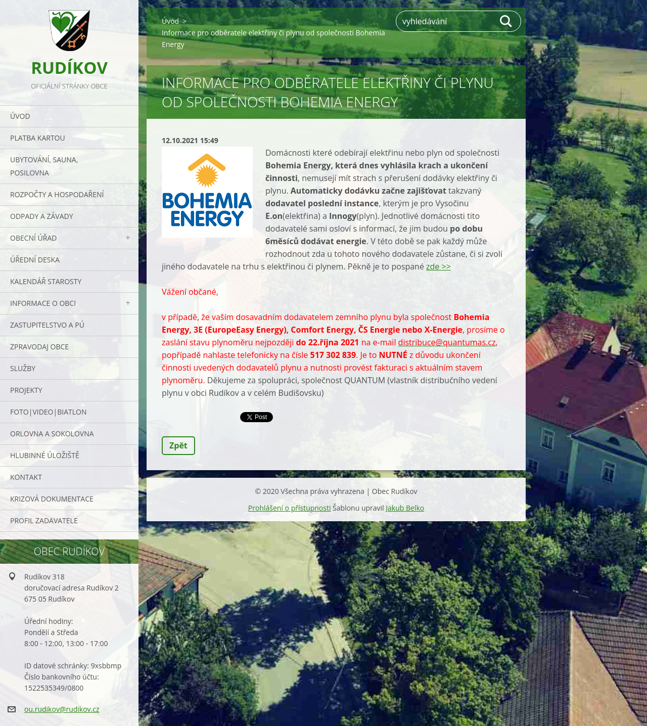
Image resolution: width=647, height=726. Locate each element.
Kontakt (26, 477)
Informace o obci (43, 303)
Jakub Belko (405, 508)
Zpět (178, 445)
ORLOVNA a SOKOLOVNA (52, 433)
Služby (22, 368)
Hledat (506, 21)
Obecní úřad (33, 238)
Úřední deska (35, 259)
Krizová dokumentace (52, 499)
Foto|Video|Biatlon (48, 412)
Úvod (20, 116)
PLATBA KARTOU (37, 138)
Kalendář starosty (45, 281)
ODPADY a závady (41, 216)
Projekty (26, 390)
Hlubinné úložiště (44, 455)
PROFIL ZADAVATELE (44, 520)
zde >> (438, 266)
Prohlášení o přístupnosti (289, 508)
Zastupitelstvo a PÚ (47, 325)
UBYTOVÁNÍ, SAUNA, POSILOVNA (44, 166)
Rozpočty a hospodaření (57, 194)
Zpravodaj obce (39, 346)
